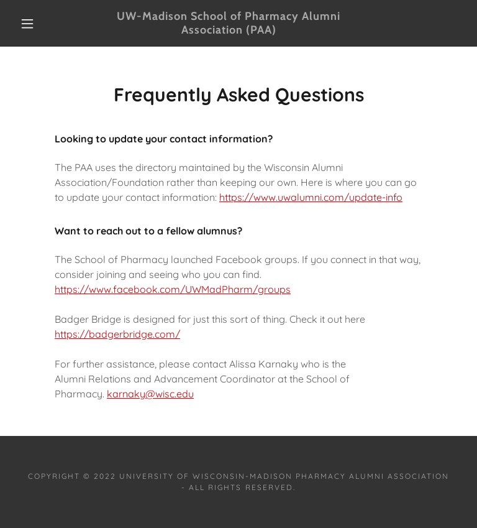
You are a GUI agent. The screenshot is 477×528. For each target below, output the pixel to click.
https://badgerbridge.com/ (117, 334)
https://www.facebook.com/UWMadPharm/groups (173, 289)
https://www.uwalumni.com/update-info (310, 197)
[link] (229, 30)
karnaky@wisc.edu (150, 393)
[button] (27, 23)
